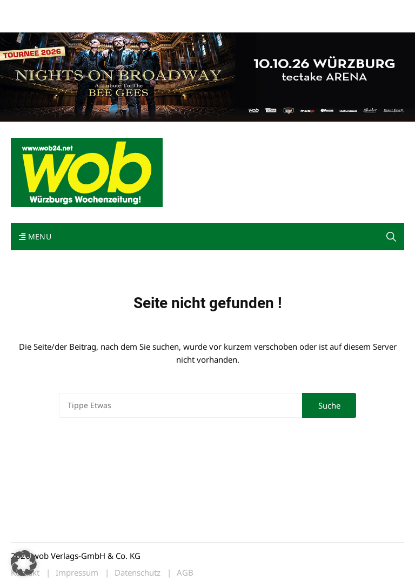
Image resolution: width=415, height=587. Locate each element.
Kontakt (134, 10)
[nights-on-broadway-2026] (207, 75)
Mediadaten (30, 10)
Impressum (170, 10)
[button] (391, 236)
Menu (35, 236)
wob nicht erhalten (85, 10)
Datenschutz (137, 573)
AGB (185, 573)
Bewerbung (29, 22)
